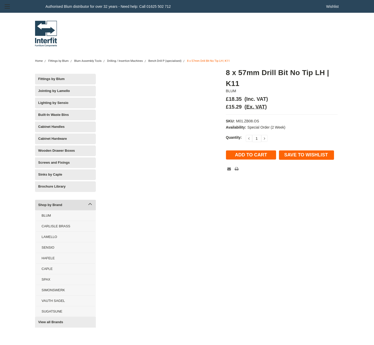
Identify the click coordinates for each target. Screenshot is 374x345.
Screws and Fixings (54, 162)
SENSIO (48, 247)
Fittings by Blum (58, 61)
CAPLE (47, 269)
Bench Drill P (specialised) (164, 61)
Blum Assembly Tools (88, 61)
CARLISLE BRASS (56, 226)
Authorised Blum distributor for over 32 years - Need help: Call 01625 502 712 (108, 6)
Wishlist (332, 6)
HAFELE (48, 258)
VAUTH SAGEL (53, 301)
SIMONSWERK (53, 290)
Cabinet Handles (51, 127)
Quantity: (234, 137)
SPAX (46, 279)
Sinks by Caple (50, 174)
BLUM (46, 215)
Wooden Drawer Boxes (56, 150)
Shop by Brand (50, 205)
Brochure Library (51, 186)
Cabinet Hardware (52, 139)
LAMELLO (49, 237)
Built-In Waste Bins (53, 115)
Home (39, 61)
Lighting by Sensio (53, 103)
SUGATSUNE (52, 311)
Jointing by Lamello (54, 91)
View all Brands (50, 322)
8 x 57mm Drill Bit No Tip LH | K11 (208, 61)
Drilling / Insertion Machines (125, 61)
